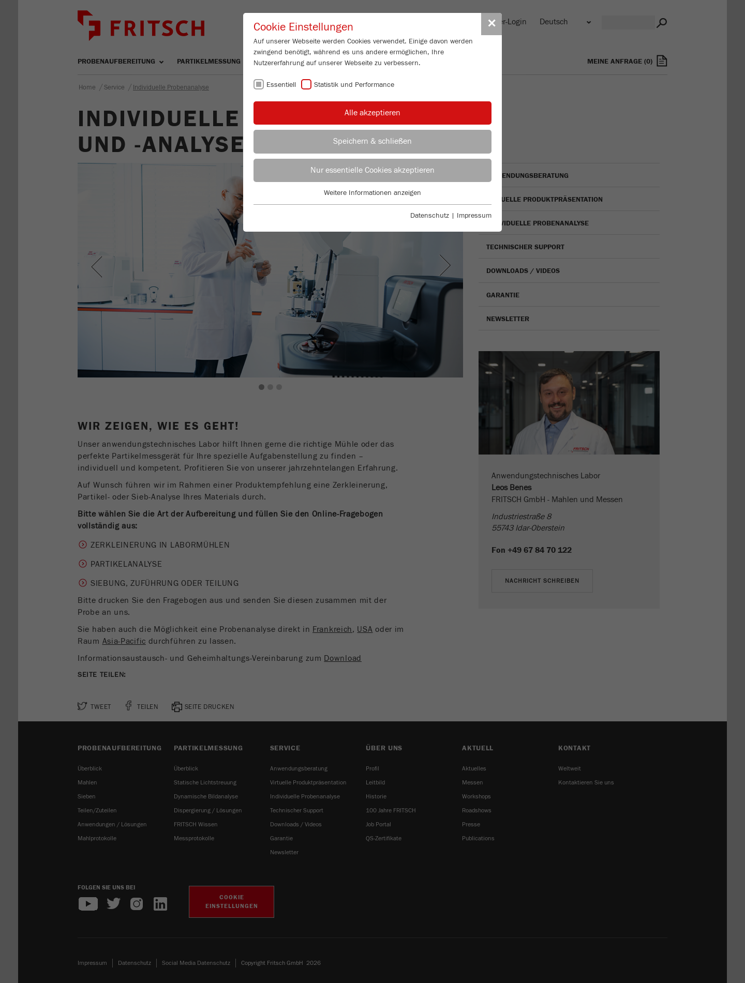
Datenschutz (429, 215)
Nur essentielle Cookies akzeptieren (372, 170)
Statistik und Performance (354, 85)
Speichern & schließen (372, 141)
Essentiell (281, 85)
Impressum (474, 215)
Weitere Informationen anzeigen (372, 193)
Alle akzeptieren (372, 112)
